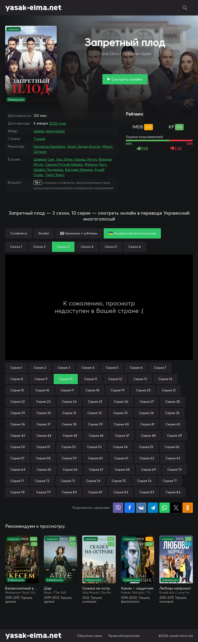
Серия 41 (147, 424)
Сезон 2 (39, 247)
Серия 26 (121, 401)
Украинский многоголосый (132, 233)
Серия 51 (43, 447)
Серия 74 (93, 481)
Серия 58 (43, 458)
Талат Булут (55, 175)
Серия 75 (119, 481)
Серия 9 (41, 379)
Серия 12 (115, 379)
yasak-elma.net (33, 8)
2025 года (57, 123)
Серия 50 (17, 447)
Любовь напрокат (175, 588)
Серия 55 (146, 447)
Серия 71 (17, 481)
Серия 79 (43, 492)
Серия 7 (160, 368)
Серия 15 (17, 390)
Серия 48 (148, 435)
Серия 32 (94, 413)
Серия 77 (170, 481)
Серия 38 (69, 424)
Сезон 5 (111, 247)
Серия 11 (90, 379)
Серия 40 (121, 424)
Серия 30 (43, 413)
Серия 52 (68, 447)
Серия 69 (148, 469)
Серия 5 (112, 368)
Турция (39, 139)
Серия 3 (63, 368)
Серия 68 (122, 469)
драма (39, 131)
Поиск (185, 7)
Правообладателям (124, 636)
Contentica (18, 233)
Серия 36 (17, 424)
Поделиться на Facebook (130, 508)
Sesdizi (43, 233)
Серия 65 (44, 469)
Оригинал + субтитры (78, 233)
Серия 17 (67, 390)
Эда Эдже (64, 159)
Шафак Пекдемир (48, 170)
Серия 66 (70, 469)
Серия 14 (165, 379)
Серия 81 (95, 492)
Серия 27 (147, 401)
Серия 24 (69, 401)
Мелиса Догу (95, 164)
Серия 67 (96, 469)
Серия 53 (94, 447)
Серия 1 (16, 368)
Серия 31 (69, 413)
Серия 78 (17, 492)
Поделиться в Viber (118, 508)
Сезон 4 (87, 247)
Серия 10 (66, 379)
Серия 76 (144, 481)
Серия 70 (174, 469)
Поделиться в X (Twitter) (176, 508)
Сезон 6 (134, 247)
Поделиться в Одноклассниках (188, 508)
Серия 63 (173, 458)
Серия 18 (92, 390)
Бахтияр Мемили (79, 170)
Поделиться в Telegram (153, 508)
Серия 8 (16, 379)
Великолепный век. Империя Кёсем (22, 588)
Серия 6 (136, 368)
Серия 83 (146, 492)
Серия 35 (172, 413)
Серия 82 (120, 492)
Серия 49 (174, 435)
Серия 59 (69, 458)
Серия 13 (140, 379)
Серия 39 (95, 424)
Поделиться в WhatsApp (164, 508)
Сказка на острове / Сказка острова (99, 588)
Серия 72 (42, 481)
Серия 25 (95, 401)
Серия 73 (68, 481)
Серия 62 (146, 458)
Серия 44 (43, 435)
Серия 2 (40, 368)
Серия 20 (143, 390)
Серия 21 (169, 390)
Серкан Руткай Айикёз (64, 164)
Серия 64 (17, 469)
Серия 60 (95, 458)
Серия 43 (17, 435)
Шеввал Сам (44, 159)
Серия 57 (17, 458)
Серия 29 (17, 413)
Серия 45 (70, 435)
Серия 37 (43, 424)
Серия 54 (120, 447)
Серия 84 (173, 492)
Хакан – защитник (137, 588)
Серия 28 (172, 401)
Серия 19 (118, 390)
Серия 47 (122, 435)
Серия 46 (96, 435)
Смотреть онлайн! (127, 79)
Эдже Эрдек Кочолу (84, 146)
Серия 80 (69, 492)
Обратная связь (89, 636)
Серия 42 (173, 424)
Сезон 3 (63, 247)
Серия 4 (87, 368)
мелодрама (55, 131)
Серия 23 (43, 401)
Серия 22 (17, 401)
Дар (48, 588)
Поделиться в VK (141, 508)
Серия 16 (42, 390)
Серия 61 (121, 458)
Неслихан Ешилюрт (49, 146)
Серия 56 (172, 447)
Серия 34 (146, 413)
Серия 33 (120, 413)
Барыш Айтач (86, 159)
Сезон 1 (16, 247)
